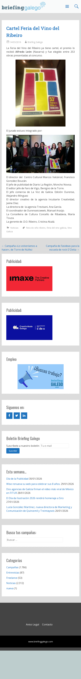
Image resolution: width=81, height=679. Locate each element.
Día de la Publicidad (17, 478)
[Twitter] (17, 415)
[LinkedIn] (24, 415)
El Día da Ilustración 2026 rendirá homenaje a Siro (35, 498)
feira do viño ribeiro (35, 227)
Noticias (14, 227)
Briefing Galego (35, 42)
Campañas (12, 567)
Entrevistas (12, 572)
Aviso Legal (32, 624)
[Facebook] (9, 415)
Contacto (47, 624)
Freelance (11, 578)
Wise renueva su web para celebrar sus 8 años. (33, 484)
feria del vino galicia (56, 227)
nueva (9, 588)
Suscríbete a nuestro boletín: (23, 445)
